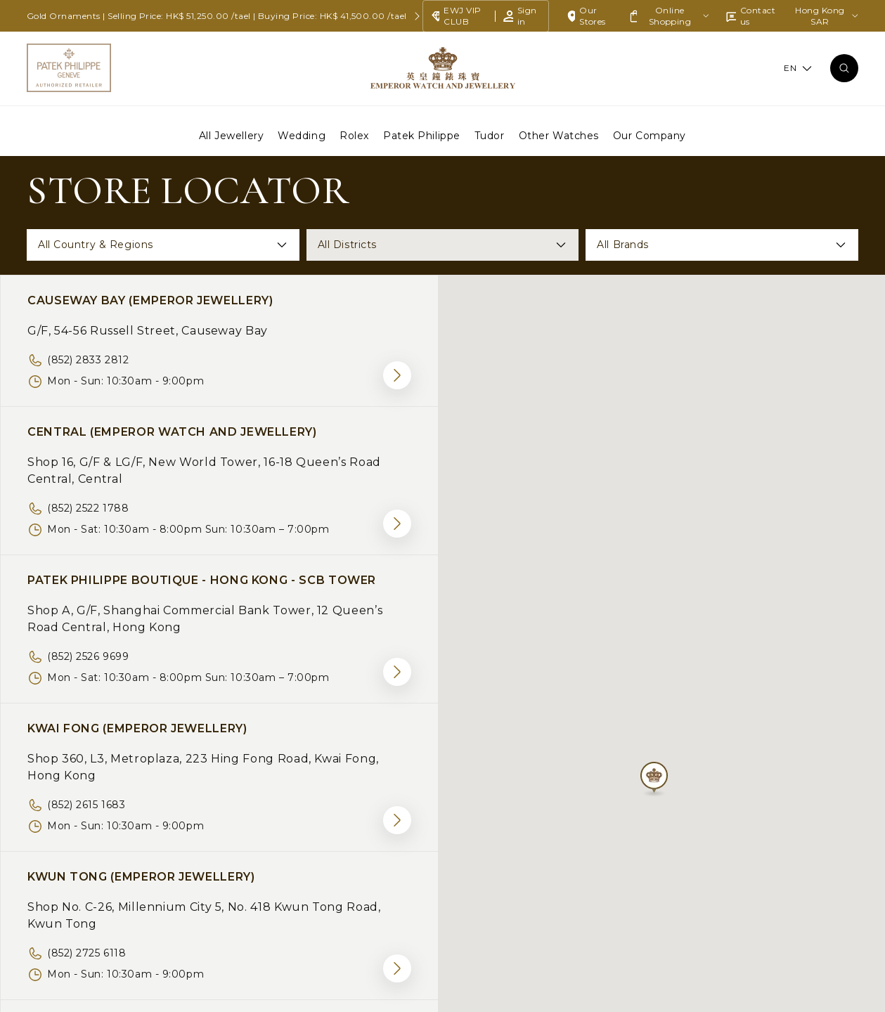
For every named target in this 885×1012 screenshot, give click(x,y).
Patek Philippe (421, 135)
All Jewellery (231, 135)
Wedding (301, 135)
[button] (654, 783)
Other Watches (559, 135)
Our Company (649, 135)
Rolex (354, 135)
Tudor (489, 135)
